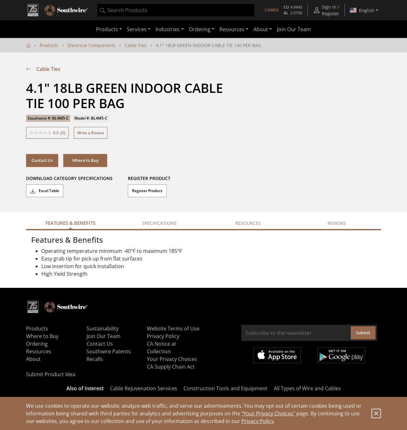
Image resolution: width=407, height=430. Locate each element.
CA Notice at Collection (161, 347)
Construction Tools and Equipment (225, 388)
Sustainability (102, 328)
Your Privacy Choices (172, 359)
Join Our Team (294, 29)
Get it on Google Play (341, 355)
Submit (363, 333)
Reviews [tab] (337, 223)
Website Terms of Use (173, 328)
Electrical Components (91, 45)
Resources (38, 351)
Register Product (147, 190)
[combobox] (175, 10)
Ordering (37, 343)
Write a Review (90, 132)
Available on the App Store (277, 355)
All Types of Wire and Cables (307, 388)
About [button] (260, 29)
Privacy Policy (257, 421)
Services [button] (137, 29)
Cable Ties (136, 45)
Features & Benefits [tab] (70, 223)
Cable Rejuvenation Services (143, 388)
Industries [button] (167, 29)
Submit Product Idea (50, 374)
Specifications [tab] (159, 223)
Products (49, 45)
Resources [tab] (248, 223)
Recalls (94, 359)
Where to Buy (85, 160)
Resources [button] (232, 29)
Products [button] (107, 29)
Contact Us (42, 160)
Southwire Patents (108, 351)
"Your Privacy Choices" (268, 413)
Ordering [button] (199, 29)
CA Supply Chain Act (171, 366)
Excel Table (44, 191)
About (33, 359)
